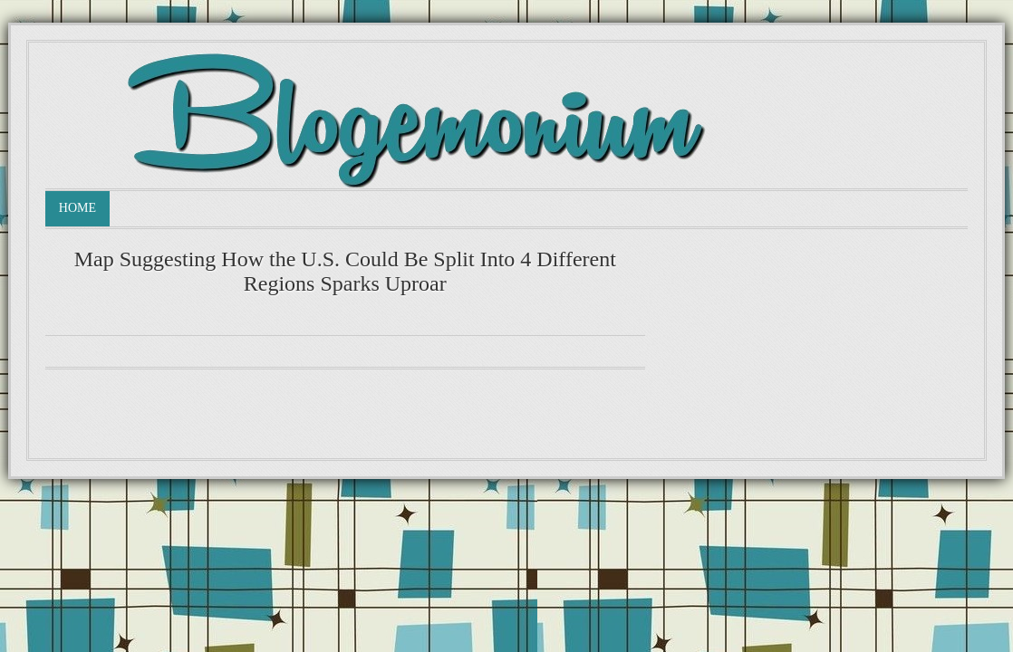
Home (77, 208)
